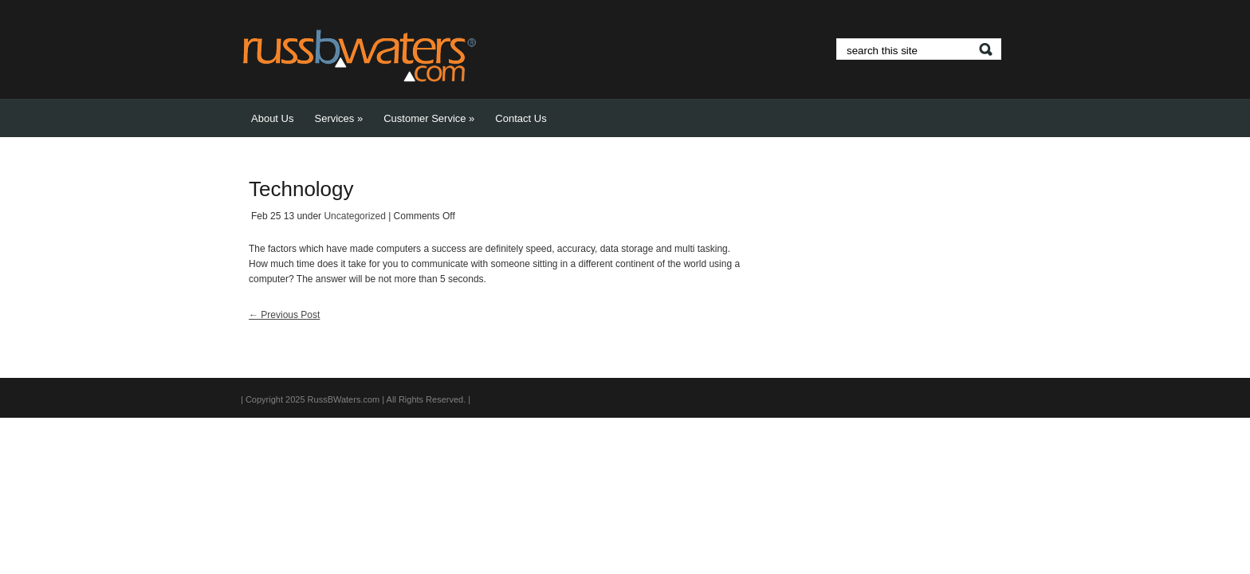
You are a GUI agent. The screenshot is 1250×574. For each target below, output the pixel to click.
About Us (272, 118)
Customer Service (428, 118)
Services (338, 118)
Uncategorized (354, 216)
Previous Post (284, 314)
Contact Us (520, 118)
